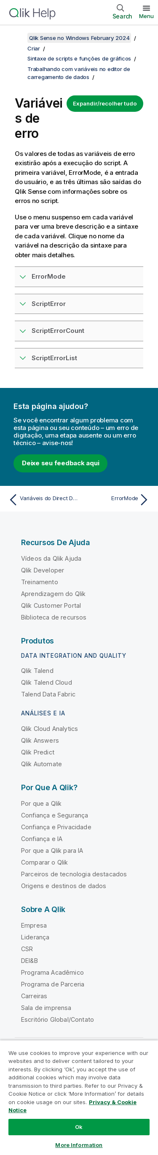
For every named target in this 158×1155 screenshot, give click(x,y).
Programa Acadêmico (52, 972)
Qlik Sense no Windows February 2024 (79, 37)
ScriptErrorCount (58, 331)
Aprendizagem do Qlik (53, 593)
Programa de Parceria (52, 984)
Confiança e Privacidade (56, 827)
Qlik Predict (37, 752)
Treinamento (39, 581)
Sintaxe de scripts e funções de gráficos (79, 58)
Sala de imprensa (46, 1007)
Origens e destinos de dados (63, 885)
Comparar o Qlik (44, 862)
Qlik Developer (42, 570)
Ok (79, 1126)
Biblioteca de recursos (54, 617)
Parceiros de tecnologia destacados (74, 874)
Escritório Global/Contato (57, 1019)
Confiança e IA (41, 838)
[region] (79, 1097)
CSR (27, 948)
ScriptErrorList (54, 358)
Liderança (35, 937)
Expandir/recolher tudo (105, 103)
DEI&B (29, 960)
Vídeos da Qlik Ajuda (51, 558)
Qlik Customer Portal (51, 605)
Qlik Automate (41, 763)
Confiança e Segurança (54, 815)
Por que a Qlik (41, 803)
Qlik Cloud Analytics (49, 728)
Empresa (34, 925)
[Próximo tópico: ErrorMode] (116, 499)
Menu (146, 16)
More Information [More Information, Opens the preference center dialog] (78, 1145)
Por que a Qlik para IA (52, 850)
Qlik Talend (37, 670)
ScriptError (49, 304)
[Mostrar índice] (17, 38)
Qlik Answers (40, 740)
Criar (33, 48)
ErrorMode (49, 276)
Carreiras (34, 995)
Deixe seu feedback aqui (60, 463)
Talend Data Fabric (48, 694)
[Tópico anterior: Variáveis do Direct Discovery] (42, 499)
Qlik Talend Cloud (46, 682)
